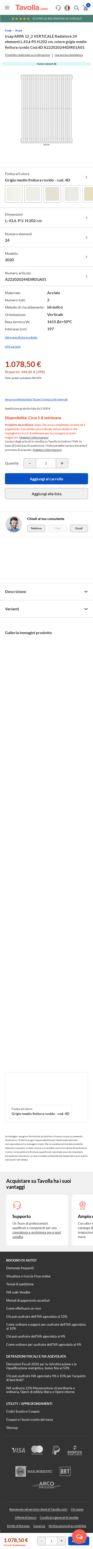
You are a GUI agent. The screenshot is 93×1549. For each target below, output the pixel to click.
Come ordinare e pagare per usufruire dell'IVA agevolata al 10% (46, 1326)
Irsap (8, 30)
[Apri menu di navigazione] (7, 7)
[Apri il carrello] (85, 8)
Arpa (18, 30)
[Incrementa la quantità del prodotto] (62, 463)
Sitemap (12, 1428)
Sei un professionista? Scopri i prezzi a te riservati (36, 399)
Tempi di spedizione (20, 1284)
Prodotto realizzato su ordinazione (27, 55)
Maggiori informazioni (33, 437)
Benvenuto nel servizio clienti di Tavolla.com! (38, 1509)
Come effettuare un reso (23, 1308)
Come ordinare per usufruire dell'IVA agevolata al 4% (43, 1344)
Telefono (36, 528)
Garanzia (39, 1526)
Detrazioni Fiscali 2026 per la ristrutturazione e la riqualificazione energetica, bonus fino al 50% (41, 1366)
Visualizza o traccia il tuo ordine (28, 1276)
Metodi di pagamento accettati (28, 1300)
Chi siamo (77, 1509)
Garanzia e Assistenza (69, 55)
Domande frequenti (20, 1268)
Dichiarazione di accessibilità (67, 1526)
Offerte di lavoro (25, 1517)
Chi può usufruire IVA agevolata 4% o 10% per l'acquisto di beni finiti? (46, 1378)
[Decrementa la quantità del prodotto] (30, 463)
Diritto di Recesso (18, 1526)
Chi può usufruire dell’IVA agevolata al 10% (36, 1316)
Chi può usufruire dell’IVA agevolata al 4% (35, 1336)
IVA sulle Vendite (18, 1292)
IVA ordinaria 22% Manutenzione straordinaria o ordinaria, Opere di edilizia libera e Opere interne (40, 1390)
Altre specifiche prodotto (21, 337)
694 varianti (13, 346)
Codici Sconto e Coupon (22, 1411)
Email (79, 528)
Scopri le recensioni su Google (46, 18)
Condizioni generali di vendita (59, 1517)
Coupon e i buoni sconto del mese (29, 1419)
